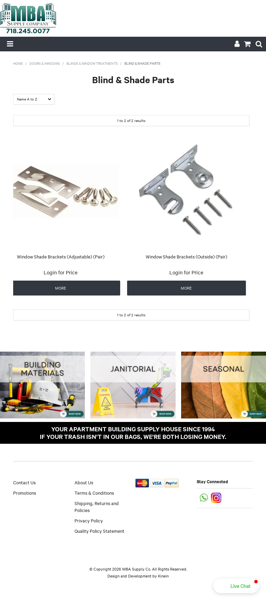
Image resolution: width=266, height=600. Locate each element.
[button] (236, 586)
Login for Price (61, 272)
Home (18, 63)
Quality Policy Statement (99, 531)
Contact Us (24, 482)
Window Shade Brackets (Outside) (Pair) (186, 256)
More (60, 288)
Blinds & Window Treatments (92, 63)
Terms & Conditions (94, 492)
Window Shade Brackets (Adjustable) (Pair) (61, 256)
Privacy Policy (88, 520)
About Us (83, 482)
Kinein (163, 576)
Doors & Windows (44, 63)
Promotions (24, 492)
